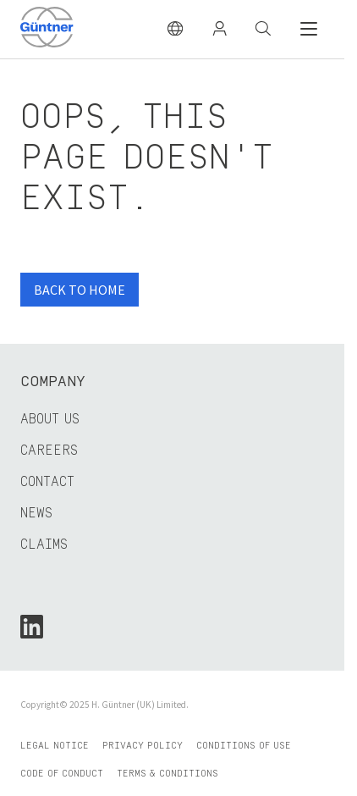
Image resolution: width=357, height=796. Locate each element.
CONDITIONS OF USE (243, 745)
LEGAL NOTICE (54, 745)
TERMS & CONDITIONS (167, 773)
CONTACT (47, 481)
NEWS (36, 513)
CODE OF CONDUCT (61, 773)
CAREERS (49, 450)
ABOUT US (50, 419)
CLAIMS (44, 544)
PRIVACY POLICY (142, 745)
